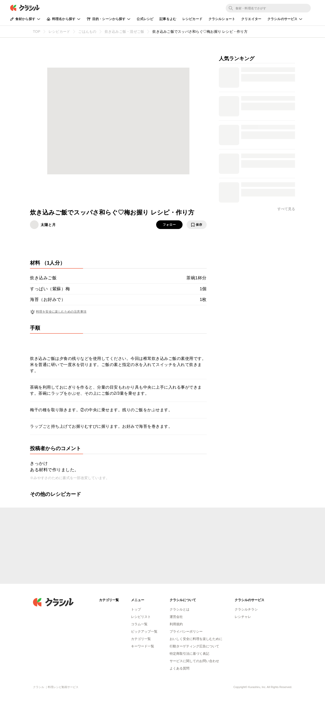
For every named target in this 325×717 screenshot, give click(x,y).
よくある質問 (179, 668)
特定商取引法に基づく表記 (189, 653)
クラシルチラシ (246, 609)
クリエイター (251, 19)
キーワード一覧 (142, 646)
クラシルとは (179, 609)
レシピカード (192, 19)
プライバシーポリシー (186, 631)
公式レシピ (145, 19)
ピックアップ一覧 (144, 631)
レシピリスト (141, 617)
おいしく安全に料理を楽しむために (196, 639)
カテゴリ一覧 (141, 639)
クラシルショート (221, 19)
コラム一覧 (139, 624)
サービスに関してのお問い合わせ (194, 661)
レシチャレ (243, 617)
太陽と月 (48, 225)
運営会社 (176, 617)
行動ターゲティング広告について (194, 646)
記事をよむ (167, 19)
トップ (136, 609)
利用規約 (176, 624)
